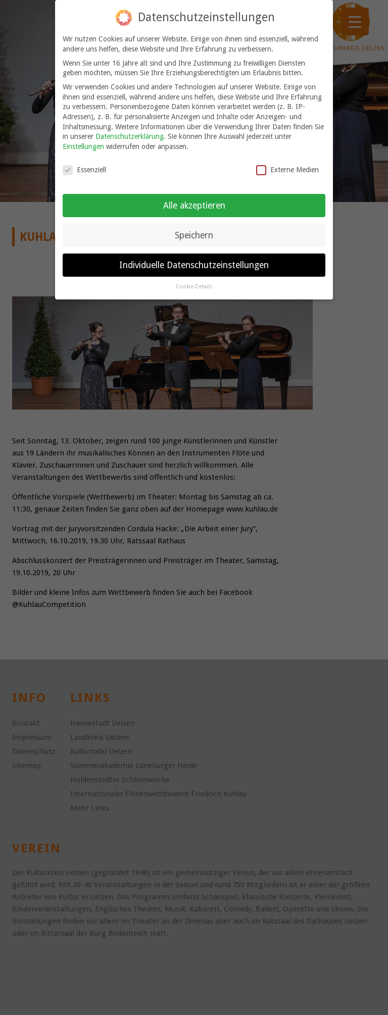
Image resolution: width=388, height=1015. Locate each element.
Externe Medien (287, 169)
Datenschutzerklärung (129, 136)
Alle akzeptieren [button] (194, 204)
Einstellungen (83, 145)
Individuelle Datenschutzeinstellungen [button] (194, 264)
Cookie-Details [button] (194, 286)
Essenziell (84, 169)
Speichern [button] (194, 234)
